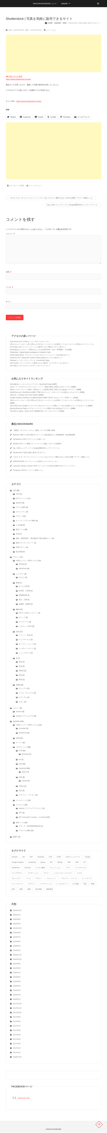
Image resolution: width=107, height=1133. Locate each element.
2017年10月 (17, 1013)
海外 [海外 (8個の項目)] (13, 890)
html (20, 764)
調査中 (15, 837)
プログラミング (21, 747)
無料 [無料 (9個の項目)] (21, 890)
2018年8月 (17, 969)
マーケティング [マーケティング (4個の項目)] (46, 884)
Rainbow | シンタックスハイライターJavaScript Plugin (29, 361)
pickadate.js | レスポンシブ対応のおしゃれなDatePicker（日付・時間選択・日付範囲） (41, 350)
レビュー (16, 708)
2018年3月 (17, 991)
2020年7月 (17, 915)
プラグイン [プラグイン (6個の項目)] (32, 884)
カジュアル (23, 689)
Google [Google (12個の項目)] (87, 857)
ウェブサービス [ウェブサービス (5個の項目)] (80, 868)
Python (21, 786)
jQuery (24, 772)
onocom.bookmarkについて (45, 4)
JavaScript (22, 769)
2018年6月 (17, 977)
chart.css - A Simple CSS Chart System (24, 395)
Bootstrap (25, 754)
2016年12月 (17, 1057)
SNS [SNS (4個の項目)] (77, 863)
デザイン (19, 517)
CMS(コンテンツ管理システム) (27, 561)
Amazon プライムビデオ (25, 716)
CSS (20, 751)
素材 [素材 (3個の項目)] (29, 890)
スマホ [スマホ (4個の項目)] (79, 873)
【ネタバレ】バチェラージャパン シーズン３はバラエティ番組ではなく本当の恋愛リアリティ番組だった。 (50, 198)
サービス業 (23, 587)
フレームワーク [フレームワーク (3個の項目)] (17, 884)
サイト (8, 302)
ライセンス (20, 805)
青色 (20, 675)
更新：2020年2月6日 (33, 30)
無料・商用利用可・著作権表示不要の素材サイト (33, 539)
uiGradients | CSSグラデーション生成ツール (29, 440)
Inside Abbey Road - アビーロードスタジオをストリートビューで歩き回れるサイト (40, 355)
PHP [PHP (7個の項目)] (69, 863)
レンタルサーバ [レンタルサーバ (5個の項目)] (62, 884)
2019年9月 (17, 933)
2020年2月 (17, 924)
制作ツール (20, 530)
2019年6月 (17, 942)
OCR (18, 494)
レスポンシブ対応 (25, 627)
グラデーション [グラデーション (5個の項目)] (33, 873)
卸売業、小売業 (24, 591)
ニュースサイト (24, 653)
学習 (17, 534)
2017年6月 (17, 1031)
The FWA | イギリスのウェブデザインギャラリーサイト (30, 366)
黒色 (20, 680)
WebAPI (19, 503)
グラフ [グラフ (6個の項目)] (46, 873)
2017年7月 (17, 1026)
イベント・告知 (24, 635)
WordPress (23, 569)
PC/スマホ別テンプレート (28, 613)
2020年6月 (17, 920)
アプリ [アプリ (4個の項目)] (68, 868)
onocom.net (24, 1098)
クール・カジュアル (26, 693)
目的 (17, 632)
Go (20, 760)
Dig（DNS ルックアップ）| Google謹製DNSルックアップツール (73, 205)
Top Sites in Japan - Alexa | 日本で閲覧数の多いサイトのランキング (34, 411)
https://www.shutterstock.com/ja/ (18, 79)
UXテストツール (22, 499)
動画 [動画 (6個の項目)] (92, 884)
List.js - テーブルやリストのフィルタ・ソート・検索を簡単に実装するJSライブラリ (40, 387)
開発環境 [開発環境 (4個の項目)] (49, 890)
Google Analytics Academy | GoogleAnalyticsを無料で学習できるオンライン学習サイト (41, 398)
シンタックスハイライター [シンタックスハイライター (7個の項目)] (63, 873)
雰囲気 (18, 685)
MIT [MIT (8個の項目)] (51, 863)
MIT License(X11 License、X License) (32, 818)
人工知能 (19, 525)
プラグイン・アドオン (27, 795)
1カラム (22, 578)
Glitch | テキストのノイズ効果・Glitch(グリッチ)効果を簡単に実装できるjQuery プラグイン (43, 390)
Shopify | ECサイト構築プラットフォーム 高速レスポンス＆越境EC (37, 444)
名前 (9, 272)
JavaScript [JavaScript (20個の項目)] (32, 863)
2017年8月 (17, 1022)
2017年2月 (17, 1048)
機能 (17, 610)
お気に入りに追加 (15, 76)
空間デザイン (21, 548)
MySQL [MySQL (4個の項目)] (60, 863)
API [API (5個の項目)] (23, 857)
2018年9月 (17, 964)
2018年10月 (17, 960)
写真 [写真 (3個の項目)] (85, 884)
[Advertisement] (53, 53)
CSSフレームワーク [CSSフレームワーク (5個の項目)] (73, 857)
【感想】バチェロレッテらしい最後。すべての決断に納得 (34, 431)
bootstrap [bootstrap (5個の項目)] (40, 857)
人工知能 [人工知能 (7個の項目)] (75, 884)
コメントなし (51, 30)
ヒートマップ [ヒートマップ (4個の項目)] (87, 879)
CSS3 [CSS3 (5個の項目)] (59, 857)
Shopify (21, 564)
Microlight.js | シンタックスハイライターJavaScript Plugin (31, 385)
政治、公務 (23, 600)
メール (9, 287)
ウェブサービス (24, 640)
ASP (14, 491)
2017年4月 (17, 1040)
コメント (10, 234)
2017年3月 (17, 1044)
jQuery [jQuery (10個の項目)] (43, 863)
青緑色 (21, 671)
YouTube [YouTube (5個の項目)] (27, 868)
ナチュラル (23, 698)
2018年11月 (17, 955)
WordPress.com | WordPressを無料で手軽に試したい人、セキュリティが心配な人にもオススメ (44, 393)
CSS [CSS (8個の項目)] (50, 857)
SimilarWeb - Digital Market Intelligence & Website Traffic (30, 353)
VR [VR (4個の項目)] (84, 863)
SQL (20, 791)
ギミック (22, 618)
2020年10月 (17, 911)
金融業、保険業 (24, 604)
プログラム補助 (24, 831)
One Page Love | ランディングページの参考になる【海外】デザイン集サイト (38, 347)
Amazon (19, 712)
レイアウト (20, 574)
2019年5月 (17, 946)
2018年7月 (17, 973)
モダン (21, 702)
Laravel (24, 781)
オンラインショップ (26, 644)
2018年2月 (17, 995)
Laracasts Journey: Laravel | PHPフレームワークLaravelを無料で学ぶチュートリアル (44, 466)
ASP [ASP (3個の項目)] (31, 857)
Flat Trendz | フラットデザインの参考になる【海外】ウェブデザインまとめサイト (40, 363)
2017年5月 (17, 1035)
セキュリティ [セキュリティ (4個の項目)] (16, 879)
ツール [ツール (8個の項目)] (28, 879)
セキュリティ (21, 512)
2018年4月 (17, 986)
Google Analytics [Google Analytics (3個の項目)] (18, 863)
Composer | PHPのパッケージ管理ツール (28, 471)
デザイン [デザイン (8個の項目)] (39, 879)
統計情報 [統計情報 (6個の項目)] (38, 890)
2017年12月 (17, 1004)
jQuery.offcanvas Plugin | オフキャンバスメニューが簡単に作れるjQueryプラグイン (40, 409)
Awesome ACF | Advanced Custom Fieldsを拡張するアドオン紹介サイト (36, 358)
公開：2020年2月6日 (15, 30)
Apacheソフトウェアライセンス (30, 809)
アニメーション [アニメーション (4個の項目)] (55, 868)
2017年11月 (17, 1008)
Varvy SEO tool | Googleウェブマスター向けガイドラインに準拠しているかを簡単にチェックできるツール (48, 406)
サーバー (19, 743)
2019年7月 (17, 937)
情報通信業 (23, 596)
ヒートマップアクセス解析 (25, 521)
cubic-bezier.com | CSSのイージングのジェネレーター (29, 342)
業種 (17, 583)
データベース (24, 622)
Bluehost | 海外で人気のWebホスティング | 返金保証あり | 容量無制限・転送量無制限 (44, 435)
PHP (20, 778)
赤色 (20, 667)
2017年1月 (17, 1053)
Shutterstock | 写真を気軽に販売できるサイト (29, 453)
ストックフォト (35, 185)
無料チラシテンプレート (25, 543)
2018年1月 (17, 1000)
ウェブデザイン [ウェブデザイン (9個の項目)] (17, 873)
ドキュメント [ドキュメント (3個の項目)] (51, 879)
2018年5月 (17, 982)
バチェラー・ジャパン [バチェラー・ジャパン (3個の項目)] (69, 879)
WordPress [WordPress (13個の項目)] (16, 868)
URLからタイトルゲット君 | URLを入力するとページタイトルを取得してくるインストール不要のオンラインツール (52, 345)
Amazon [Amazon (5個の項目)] (15, 857)
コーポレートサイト (26, 649)
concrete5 (22, 729)
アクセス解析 (21, 508)
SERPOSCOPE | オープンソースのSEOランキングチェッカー (35, 462)
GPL (20, 813)
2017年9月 (17, 1017)
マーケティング (21, 801)
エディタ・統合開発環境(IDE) (29, 826)
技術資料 (64, 4)
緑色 (20, 662)
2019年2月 (17, 951)
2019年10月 (17, 929)
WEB (22, 185)
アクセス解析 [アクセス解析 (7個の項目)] (40, 868)
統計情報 (19, 552)
